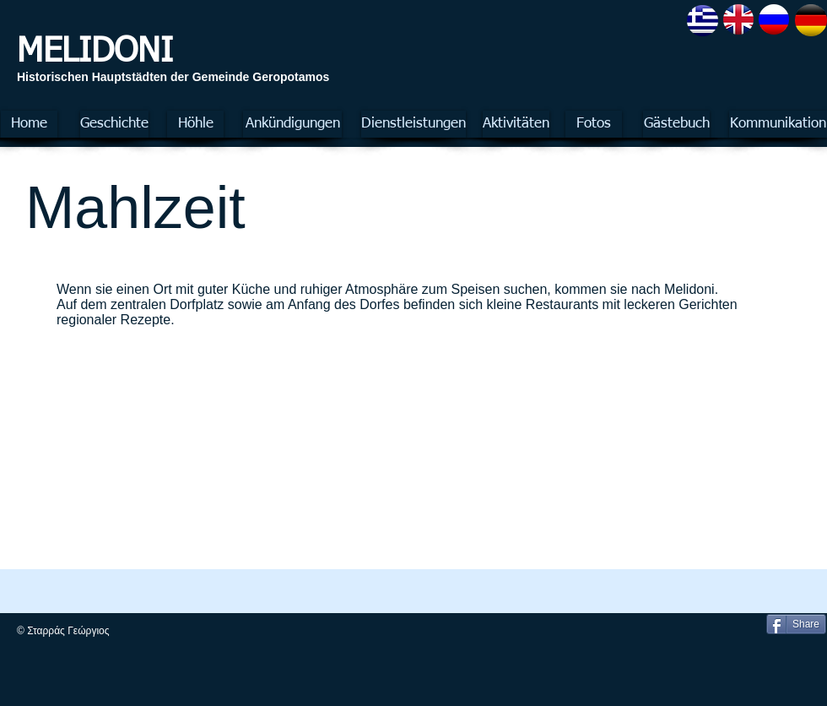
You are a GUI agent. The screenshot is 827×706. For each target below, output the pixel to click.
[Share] (796, 624)
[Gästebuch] (676, 124)
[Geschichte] (114, 124)
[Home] (29, 124)
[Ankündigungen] (292, 124)
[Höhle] (195, 124)
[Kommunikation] (778, 124)
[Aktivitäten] (516, 124)
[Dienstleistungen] (413, 124)
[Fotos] (593, 124)
